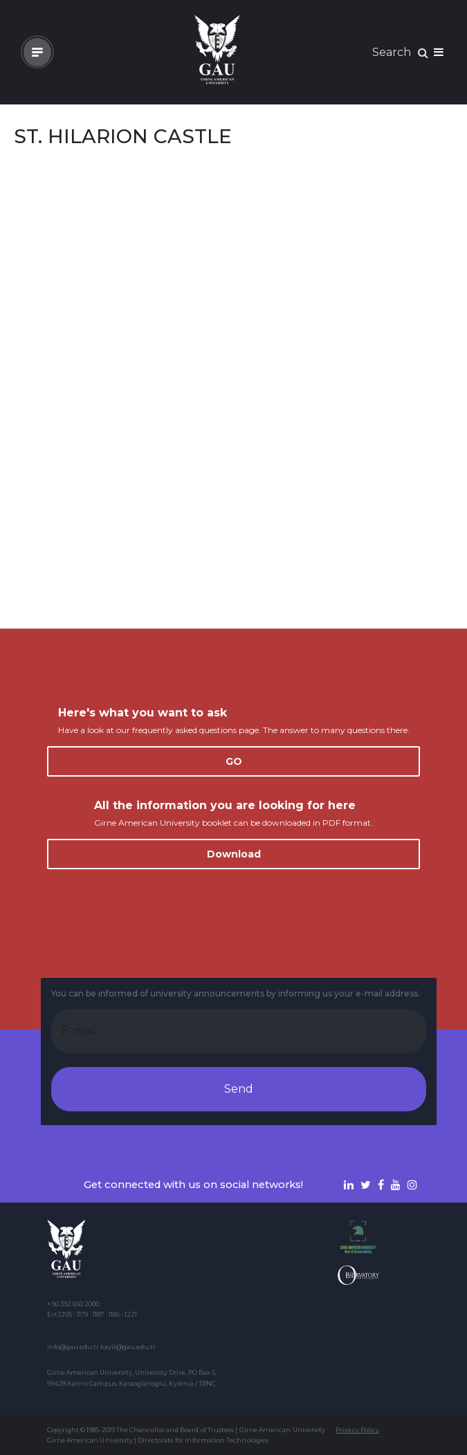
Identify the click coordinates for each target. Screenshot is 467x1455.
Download (234, 854)
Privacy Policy (357, 1430)
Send (238, 1088)
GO (234, 761)
